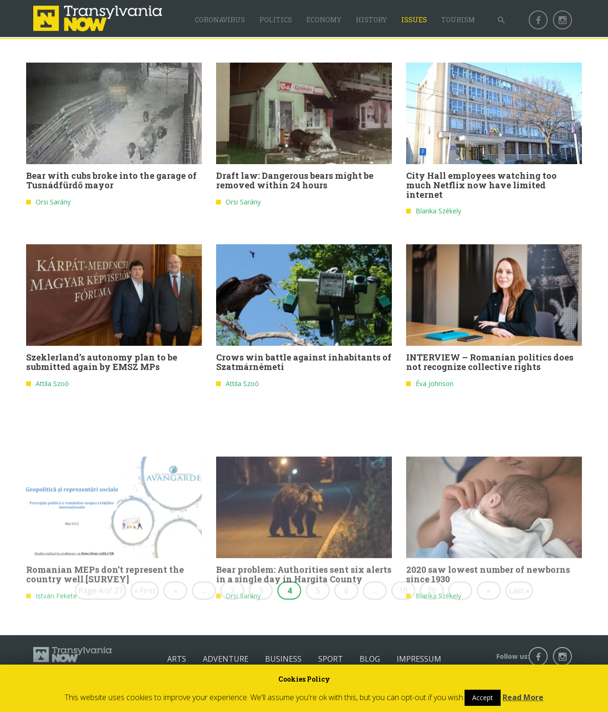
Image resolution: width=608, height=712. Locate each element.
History (371, 19)
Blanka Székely (438, 213)
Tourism (458, 19)
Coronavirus (220, 19)
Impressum (419, 659)
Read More (523, 697)
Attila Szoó (52, 385)
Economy (324, 19)
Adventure (225, 659)
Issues (414, 19)
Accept (482, 697)
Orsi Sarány (53, 204)
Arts (176, 659)
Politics (275, 19)
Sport (330, 659)
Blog (370, 659)
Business (283, 659)
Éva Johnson (435, 385)
